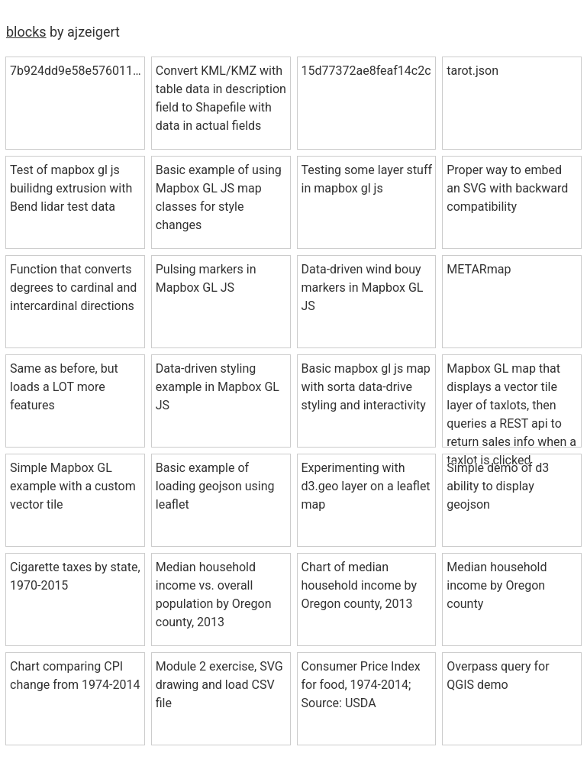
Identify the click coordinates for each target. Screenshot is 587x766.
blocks (26, 32)
